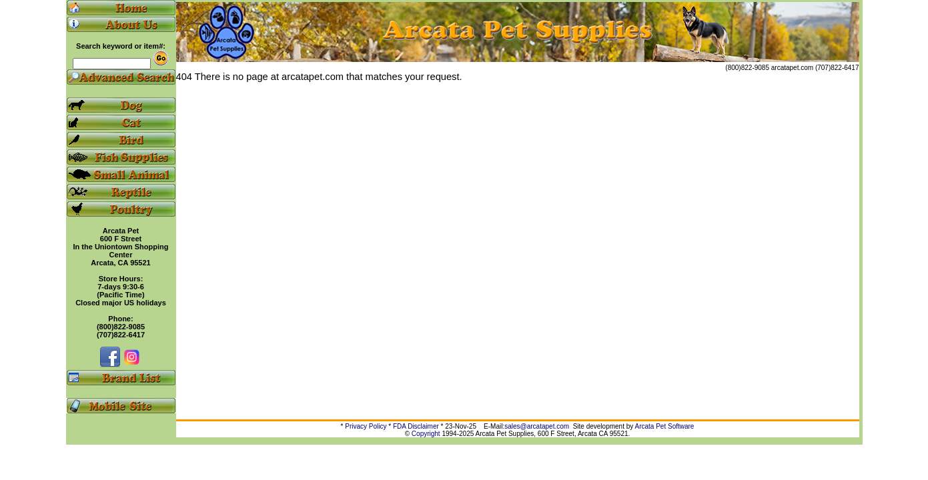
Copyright (426, 433)
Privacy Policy (365, 426)
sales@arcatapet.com (536, 426)
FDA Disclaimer (416, 426)
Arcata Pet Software (664, 426)
